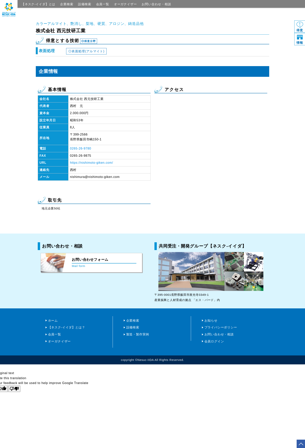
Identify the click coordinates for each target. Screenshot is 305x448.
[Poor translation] (14, 389)
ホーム (53, 320)
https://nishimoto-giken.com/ (91, 162)
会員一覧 (102, 4)
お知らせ (210, 320)
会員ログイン (214, 341)
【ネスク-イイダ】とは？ (66, 327)
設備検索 (84, 4)
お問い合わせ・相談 (156, 4)
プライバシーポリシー (220, 327)
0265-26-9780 (80, 148)
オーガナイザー (125, 4)
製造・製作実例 (137, 334)
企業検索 (66, 4)
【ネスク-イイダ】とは (38, 4)
